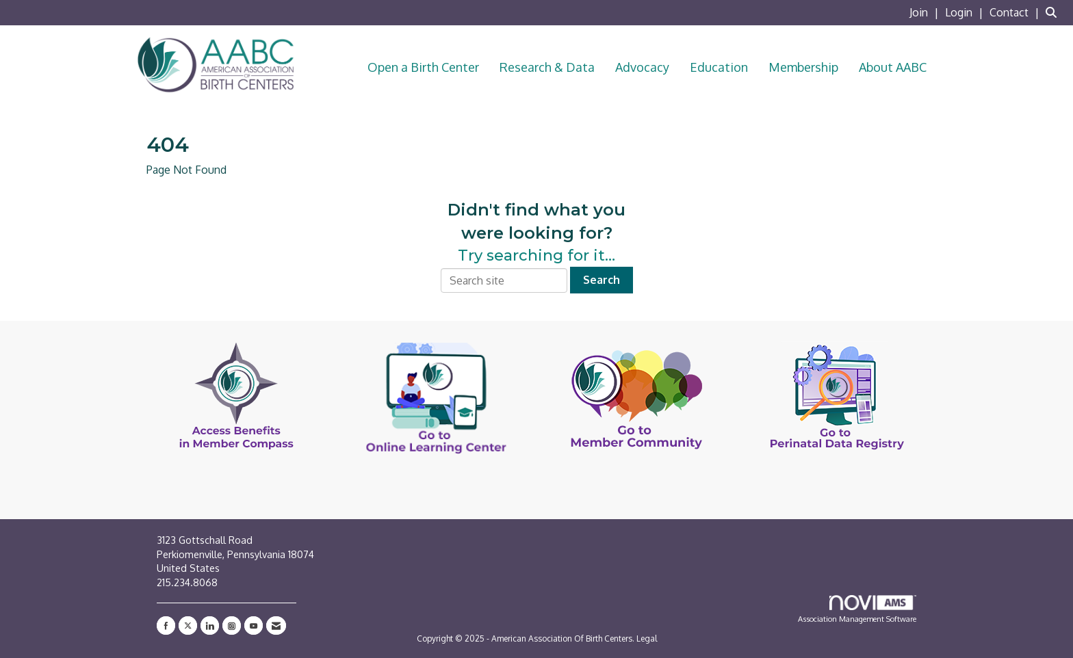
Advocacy (642, 67)
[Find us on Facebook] (166, 625)
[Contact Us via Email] (276, 625)
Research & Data (547, 67)
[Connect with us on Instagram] (231, 625)
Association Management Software (857, 609)
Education (719, 67)
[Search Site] (1054, 12)
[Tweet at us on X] (188, 625)
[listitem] (925, 12)
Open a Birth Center (423, 67)
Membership (803, 67)
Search (601, 280)
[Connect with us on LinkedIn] (210, 625)
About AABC (893, 67)
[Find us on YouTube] (253, 625)
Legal (646, 638)
